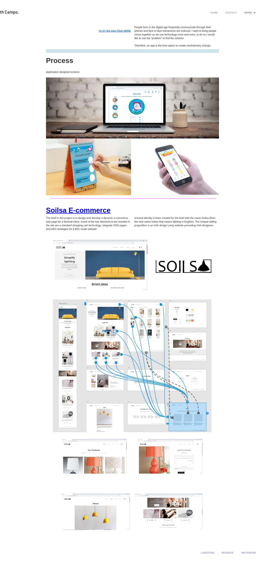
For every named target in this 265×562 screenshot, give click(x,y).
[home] (15, 12)
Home (214, 12)
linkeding (208, 553)
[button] (250, 13)
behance (228, 553)
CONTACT (231, 12)
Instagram (248, 553)
